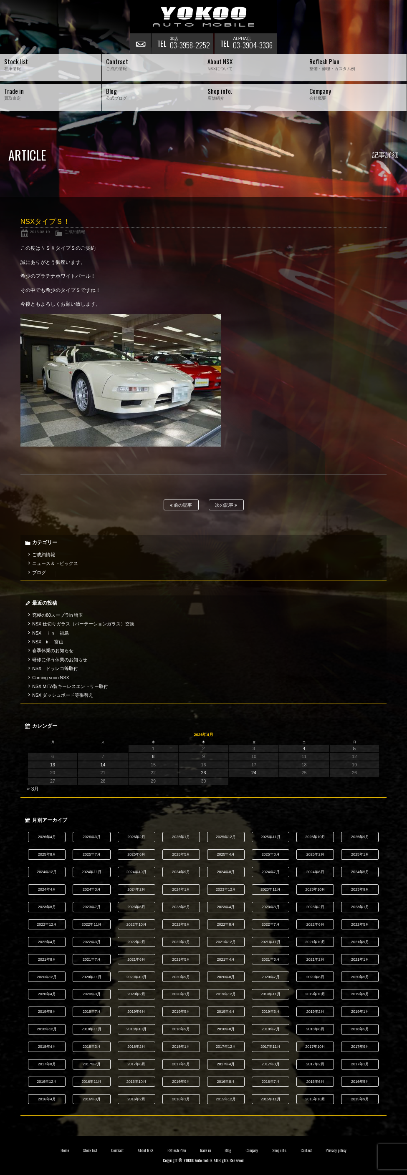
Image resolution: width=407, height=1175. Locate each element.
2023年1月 (360, 907)
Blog (228, 1150)
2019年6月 (136, 1011)
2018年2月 (136, 1046)
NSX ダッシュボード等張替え (62, 695)
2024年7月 (271, 872)
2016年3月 (92, 1099)
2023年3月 (271, 907)
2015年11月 (270, 1099)
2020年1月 (181, 994)
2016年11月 (92, 1082)
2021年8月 (47, 959)
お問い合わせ (140, 43)
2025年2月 (315, 854)
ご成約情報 (74, 231)
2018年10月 (136, 1029)
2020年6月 (315, 977)
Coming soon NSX (50, 677)
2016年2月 (136, 1099)
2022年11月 (92, 924)
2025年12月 (226, 837)
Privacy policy (336, 1150)
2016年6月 (315, 1082)
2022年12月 (47, 924)
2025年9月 (360, 837)
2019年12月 (226, 994)
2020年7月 (271, 977)
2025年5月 (181, 854)
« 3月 (33, 789)
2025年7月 (92, 854)
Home (65, 1150)
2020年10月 (136, 977)
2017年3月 (271, 1064)
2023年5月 (181, 907)
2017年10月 (315, 1046)
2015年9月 (360, 1099)
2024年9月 (181, 872)
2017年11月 (270, 1046)
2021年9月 (360, 942)
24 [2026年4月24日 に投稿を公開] (253, 772)
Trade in (205, 1150)
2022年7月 (271, 924)
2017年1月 (360, 1064)
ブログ (39, 572)
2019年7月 (92, 1011)
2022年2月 (136, 942)
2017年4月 (226, 1064)
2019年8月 (47, 1011)
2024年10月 (136, 872)
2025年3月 (271, 854)
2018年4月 (47, 1046)
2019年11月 (270, 994)
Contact (306, 1150)
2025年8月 (47, 854)
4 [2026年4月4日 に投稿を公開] (304, 748)
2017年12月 (226, 1046)
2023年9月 (360, 889)
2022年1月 (181, 942)
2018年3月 (92, 1046)
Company (251, 1150)
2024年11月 (92, 872)
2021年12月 (226, 942)
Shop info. (279, 1150)
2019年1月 (360, 1011)
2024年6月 (315, 872)
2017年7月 (92, 1064)
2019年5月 (181, 1011)
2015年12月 (226, 1099)
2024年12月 (47, 872)
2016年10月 (136, 1082)
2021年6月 (136, 959)
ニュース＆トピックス (55, 563)
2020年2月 (136, 994)
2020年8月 (226, 977)
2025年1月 (360, 854)
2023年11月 (270, 889)
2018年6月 (315, 1029)
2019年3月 (271, 1011)
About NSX (146, 1150)
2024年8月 (226, 872)
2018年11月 (92, 1029)
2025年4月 (226, 854)
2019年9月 (360, 994)
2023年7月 (92, 907)
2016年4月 (47, 1099)
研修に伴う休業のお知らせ (59, 659)
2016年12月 (47, 1082)
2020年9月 (181, 977)
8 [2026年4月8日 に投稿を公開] (153, 756)
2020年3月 (92, 994)
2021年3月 (271, 959)
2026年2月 (136, 837)
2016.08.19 (40, 231)
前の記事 (181, 505)
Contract (117, 1150)
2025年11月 (270, 837)
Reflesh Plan (176, 1150)
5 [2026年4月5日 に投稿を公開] (354, 748)
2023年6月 (136, 907)
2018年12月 (47, 1029)
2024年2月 (136, 889)
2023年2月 (315, 907)
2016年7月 (271, 1082)
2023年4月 (226, 907)
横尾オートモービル (203, 16)
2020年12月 (47, 977)
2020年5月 (360, 977)
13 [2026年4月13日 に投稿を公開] (52, 764)
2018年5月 (360, 1029)
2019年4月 (226, 1011)
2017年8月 (47, 1064)
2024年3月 (92, 889)
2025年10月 (315, 837)
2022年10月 (136, 924)
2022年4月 (47, 942)
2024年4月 (47, 889)
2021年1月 (360, 959)
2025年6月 (136, 854)
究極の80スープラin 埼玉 (57, 615)
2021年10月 (315, 942)
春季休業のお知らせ (52, 650)
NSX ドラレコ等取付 (55, 668)
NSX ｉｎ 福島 (50, 632)
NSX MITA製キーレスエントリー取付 (70, 686)
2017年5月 (181, 1064)
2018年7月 (271, 1029)
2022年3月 (92, 942)
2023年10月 (315, 889)
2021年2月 (315, 959)
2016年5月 (360, 1082)
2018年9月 (181, 1029)
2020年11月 (92, 977)
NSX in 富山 (47, 641)
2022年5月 (360, 924)
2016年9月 (181, 1082)
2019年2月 (315, 1011)
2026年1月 (181, 837)
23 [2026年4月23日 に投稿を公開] (203, 772)
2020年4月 (47, 994)
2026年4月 (47, 837)
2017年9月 (360, 1046)
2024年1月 (181, 889)
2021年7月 (92, 959)
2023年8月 (47, 907)
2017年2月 (315, 1064)
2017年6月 (136, 1064)
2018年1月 (181, 1046)
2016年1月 (181, 1099)
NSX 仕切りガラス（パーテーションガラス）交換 (83, 623)
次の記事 (226, 505)
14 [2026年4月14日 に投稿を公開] (103, 764)
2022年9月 (181, 924)
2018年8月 (226, 1029)
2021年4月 (226, 959)
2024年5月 (360, 872)
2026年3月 (92, 837)
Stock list (90, 1150)
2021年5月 (181, 959)
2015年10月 (315, 1099)
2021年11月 (270, 942)
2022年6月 (315, 924)
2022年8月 (226, 924)
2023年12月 (226, 889)
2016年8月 (226, 1082)
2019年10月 (315, 994)
